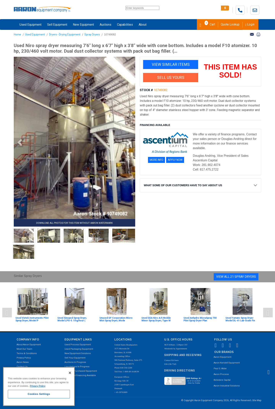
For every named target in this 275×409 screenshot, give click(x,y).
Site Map (256, 400)
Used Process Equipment (78, 344)
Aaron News (23, 362)
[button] (18, 142)
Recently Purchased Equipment (81, 371)
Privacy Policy (24, 358)
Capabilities (125, 24)
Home (17, 34)
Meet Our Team (24, 349)
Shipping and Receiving (183, 355)
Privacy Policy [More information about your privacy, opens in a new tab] (37, 386)
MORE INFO (156, 159)
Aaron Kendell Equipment (227, 363)
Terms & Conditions (27, 353)
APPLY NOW (175, 159)
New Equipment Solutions (78, 353)
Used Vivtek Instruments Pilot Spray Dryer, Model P (32, 319)
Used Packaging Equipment (79, 349)
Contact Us (22, 366)
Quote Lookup (230, 24)
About (142, 24)
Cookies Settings (39, 394)
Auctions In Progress (75, 362)
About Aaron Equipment (29, 344)
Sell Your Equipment (75, 358)
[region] (39, 386)
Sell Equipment (57, 24)
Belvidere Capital (222, 380)
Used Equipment (30, 24)
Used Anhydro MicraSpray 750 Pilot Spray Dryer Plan (200, 319)
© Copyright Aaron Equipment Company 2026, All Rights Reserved (216, 400)
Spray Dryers (92, 34)
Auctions (105, 24)
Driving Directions (179, 370)
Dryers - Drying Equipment (64, 34)
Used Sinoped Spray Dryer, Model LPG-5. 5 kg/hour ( (72, 319)
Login (250, 24)
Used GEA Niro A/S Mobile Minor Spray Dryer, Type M (156, 319)
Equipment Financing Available (80, 375)
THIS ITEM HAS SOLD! (230, 71)
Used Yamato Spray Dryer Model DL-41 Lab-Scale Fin (240, 319)
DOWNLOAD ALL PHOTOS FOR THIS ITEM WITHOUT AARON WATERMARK (74, 223)
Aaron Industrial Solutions (227, 386)
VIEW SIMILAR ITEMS (171, 64)
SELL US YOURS (170, 77)
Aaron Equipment (222, 357)
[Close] (70, 373)
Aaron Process (221, 374)
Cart (207, 24)
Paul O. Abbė (220, 368)
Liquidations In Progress (77, 366)
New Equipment (83, 24)
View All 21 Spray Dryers (236, 276)
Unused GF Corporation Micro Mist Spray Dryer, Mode (116, 319)
